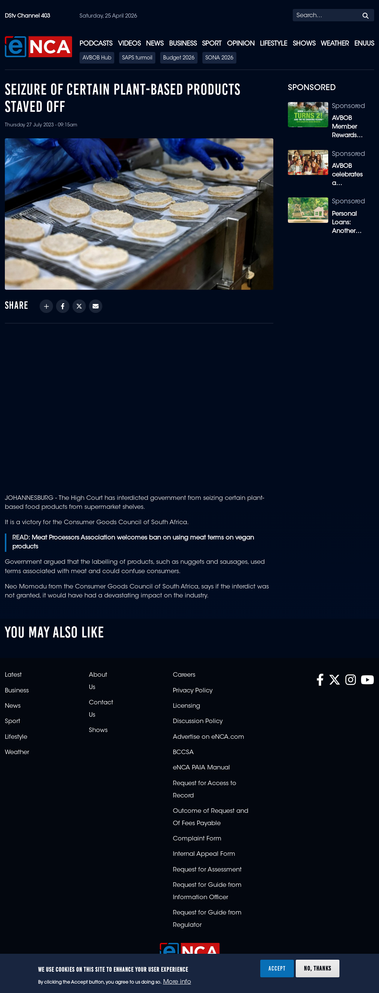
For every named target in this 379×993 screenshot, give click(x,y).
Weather (335, 44)
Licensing (186, 706)
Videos (129, 44)
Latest (13, 675)
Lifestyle (273, 44)
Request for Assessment (207, 870)
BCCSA (183, 753)
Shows (304, 44)
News (155, 44)
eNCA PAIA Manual (201, 768)
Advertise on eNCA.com (208, 737)
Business (183, 44)
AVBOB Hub (97, 58)
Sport (211, 44)
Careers (184, 675)
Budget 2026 (179, 58)
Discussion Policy (198, 722)
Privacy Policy (192, 691)
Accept (277, 968)
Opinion (241, 44)
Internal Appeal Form (204, 854)
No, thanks (317, 968)
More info (177, 982)
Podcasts (96, 44)
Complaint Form (197, 839)
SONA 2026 (219, 58)
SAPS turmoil (137, 58)
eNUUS (364, 44)
